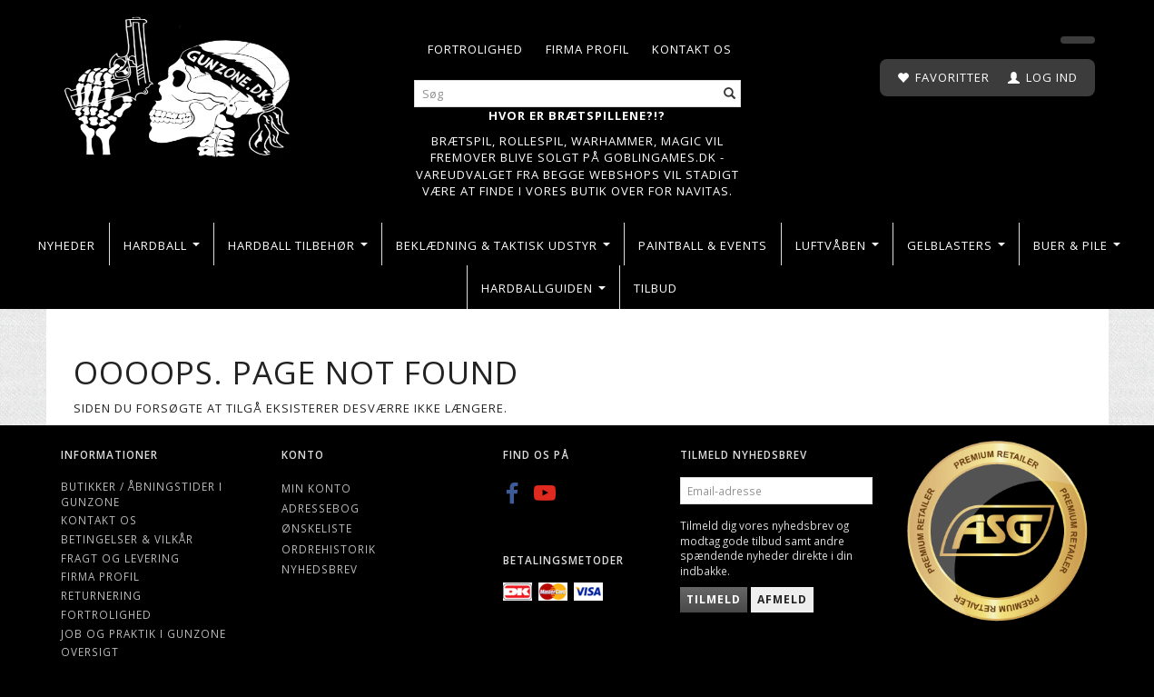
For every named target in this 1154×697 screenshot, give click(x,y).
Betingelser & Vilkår (127, 539)
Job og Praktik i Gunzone (143, 633)
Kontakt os (692, 49)
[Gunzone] (179, 82)
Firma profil (587, 49)
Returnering (101, 595)
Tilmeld (713, 599)
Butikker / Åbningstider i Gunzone (141, 494)
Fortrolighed (475, 49)
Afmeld (782, 599)
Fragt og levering (120, 558)
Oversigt (90, 651)
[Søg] (730, 94)
